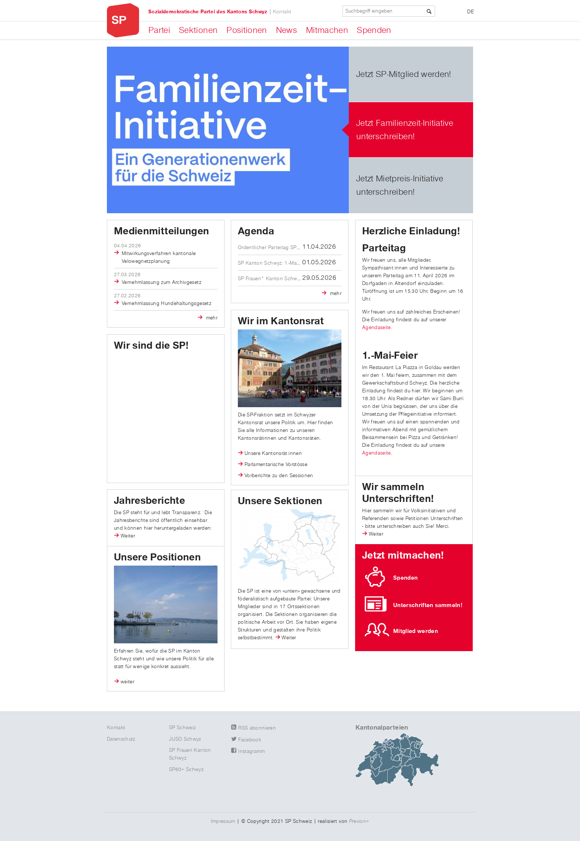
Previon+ (359, 821)
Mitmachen (327, 30)
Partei (159, 30)
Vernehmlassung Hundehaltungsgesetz (166, 303)
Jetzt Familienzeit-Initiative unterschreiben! (404, 130)
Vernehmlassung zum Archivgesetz (161, 282)
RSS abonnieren (257, 728)
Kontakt (282, 11)
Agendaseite (376, 327)
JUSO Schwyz (185, 739)
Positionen (246, 30)
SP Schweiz (182, 727)
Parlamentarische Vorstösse (276, 464)
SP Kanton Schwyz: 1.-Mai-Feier (274, 263)
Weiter (376, 534)
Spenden (374, 30)
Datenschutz (121, 739)
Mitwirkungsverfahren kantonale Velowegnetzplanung (159, 257)
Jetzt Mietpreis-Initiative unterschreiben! (399, 185)
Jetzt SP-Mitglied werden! (403, 74)
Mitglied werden (415, 631)
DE (470, 11)
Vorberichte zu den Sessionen (279, 475)
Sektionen (198, 30)
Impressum (223, 821)
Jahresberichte (149, 501)
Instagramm (251, 751)
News (286, 30)
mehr (211, 318)
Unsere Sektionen (280, 501)
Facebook (249, 740)
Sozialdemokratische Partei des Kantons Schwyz (207, 11)
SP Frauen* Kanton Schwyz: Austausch (283, 278)
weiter (127, 681)
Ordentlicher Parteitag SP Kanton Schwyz (286, 247)
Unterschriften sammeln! (427, 605)
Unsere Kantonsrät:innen (273, 453)
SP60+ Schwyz (186, 769)
